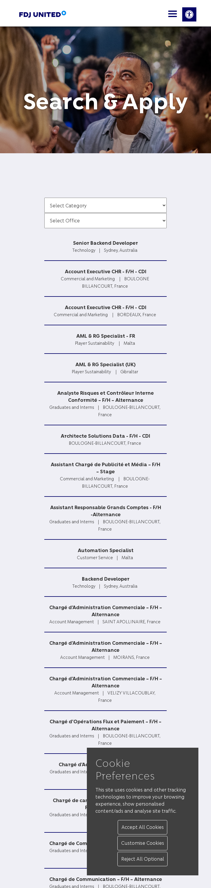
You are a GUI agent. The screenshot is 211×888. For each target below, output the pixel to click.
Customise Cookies (142, 843)
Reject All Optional (142, 859)
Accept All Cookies (142, 827)
